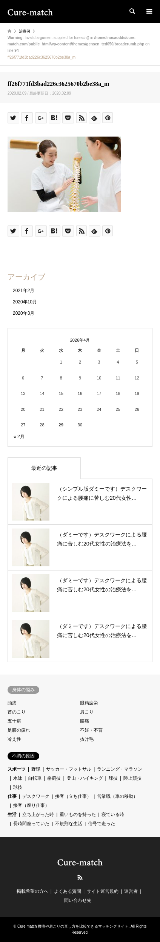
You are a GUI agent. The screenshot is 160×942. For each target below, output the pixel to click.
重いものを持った (78, 814)
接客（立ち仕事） (73, 796)
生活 (12, 814)
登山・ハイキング (85, 778)
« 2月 (19, 436)
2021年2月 (23, 290)
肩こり (87, 712)
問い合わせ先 (77, 900)
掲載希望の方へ (32, 891)
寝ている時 (113, 814)
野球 (35, 769)
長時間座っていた (31, 823)
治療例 (24, 31)
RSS (80, 877)
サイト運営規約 (102, 891)
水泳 (17, 778)
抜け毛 (87, 739)
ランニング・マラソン (119, 769)
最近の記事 (44, 468)
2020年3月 (23, 313)
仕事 (12, 796)
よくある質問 (67, 891)
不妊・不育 (91, 730)
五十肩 (14, 721)
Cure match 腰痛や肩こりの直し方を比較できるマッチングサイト (72, 926)
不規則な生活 (68, 823)
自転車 (35, 778)
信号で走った (101, 823)
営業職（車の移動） (117, 796)
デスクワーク (35, 796)
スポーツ (17, 769)
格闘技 (54, 778)
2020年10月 (25, 302)
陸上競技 (132, 778)
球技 (113, 778)
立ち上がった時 (38, 814)
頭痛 (12, 703)
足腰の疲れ (19, 730)
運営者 (131, 891)
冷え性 (14, 739)
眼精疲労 (89, 703)
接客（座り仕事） (31, 805)
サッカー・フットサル (68, 769)
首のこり (17, 712)
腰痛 (84, 721)
